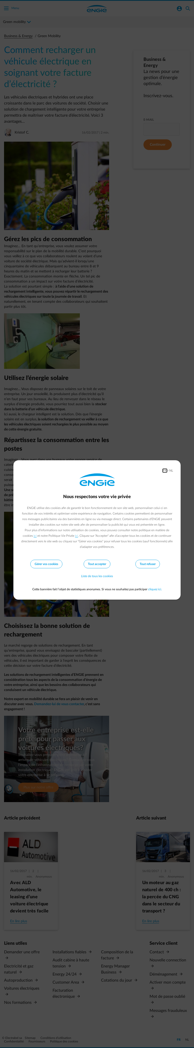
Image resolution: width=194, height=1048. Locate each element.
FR (165, 470)
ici (35, 535)
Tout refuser (148, 564)
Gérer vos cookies (46, 564)
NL (171, 470)
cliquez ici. (155, 589)
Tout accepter (97, 564)
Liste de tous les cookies (97, 576)
